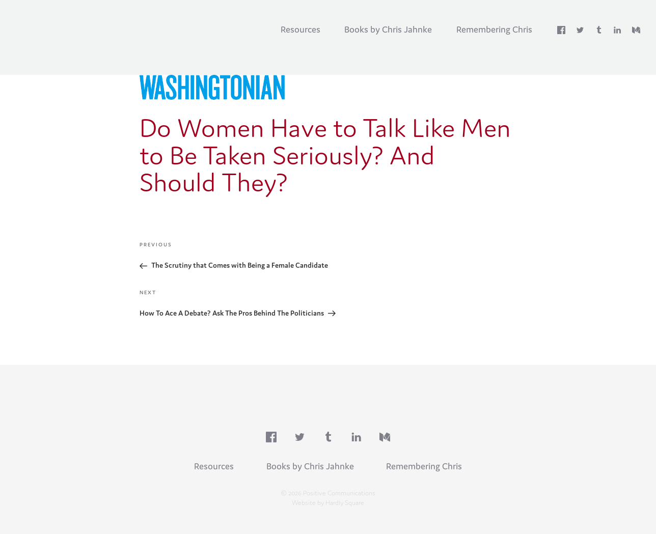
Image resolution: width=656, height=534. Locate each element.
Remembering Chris (494, 29)
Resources (300, 29)
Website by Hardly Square (328, 502)
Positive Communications (89, 25)
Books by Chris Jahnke (388, 29)
